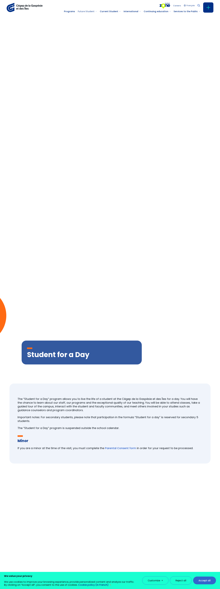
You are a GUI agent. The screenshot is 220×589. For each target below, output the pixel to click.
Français (191, 6)
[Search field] (198, 5)
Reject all (180, 578)
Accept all (205, 578)
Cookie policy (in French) (93, 582)
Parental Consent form (120, 448)
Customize (155, 578)
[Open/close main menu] (208, 7)
